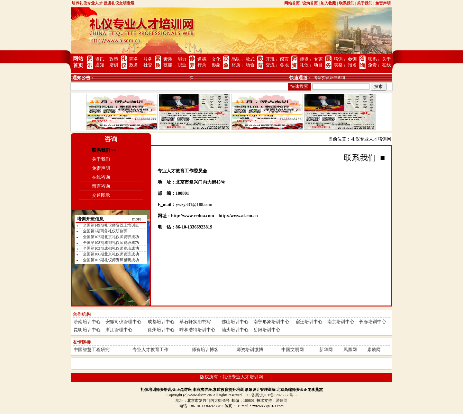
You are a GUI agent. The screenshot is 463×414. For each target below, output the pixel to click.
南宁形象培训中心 (271, 321)
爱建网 (281, 400)
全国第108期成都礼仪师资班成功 (111, 242)
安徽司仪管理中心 (123, 321)
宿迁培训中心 (308, 321)
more (136, 219)
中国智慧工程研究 (92, 349)
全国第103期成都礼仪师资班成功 (111, 248)
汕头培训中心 (235, 329)
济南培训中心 (87, 321)
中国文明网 (292, 349)
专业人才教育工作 (150, 349)
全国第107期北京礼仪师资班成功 (111, 237)
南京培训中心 (340, 321)
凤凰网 (350, 349)
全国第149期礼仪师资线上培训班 (111, 225)
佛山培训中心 (235, 321)
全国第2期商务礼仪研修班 (105, 231)
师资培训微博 (249, 349)
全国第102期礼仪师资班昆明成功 (111, 260)
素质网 (374, 349)
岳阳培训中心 (266, 329)
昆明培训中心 (87, 329)
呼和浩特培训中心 (197, 329)
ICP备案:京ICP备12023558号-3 (270, 395)
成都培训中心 (161, 321)
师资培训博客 (205, 349)
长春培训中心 (372, 321)
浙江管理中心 (118, 329)
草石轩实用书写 (195, 321)
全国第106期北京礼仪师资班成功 (111, 254)
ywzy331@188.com (194, 204)
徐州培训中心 (161, 329)
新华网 (326, 349)
